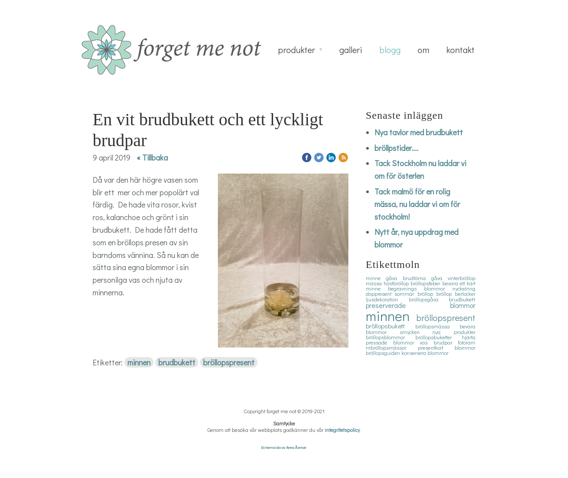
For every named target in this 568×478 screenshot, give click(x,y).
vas (427, 342)
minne (376, 277)
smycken (416, 331)
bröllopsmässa (437, 326)
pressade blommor (393, 342)
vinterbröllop (461, 277)
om (423, 49)
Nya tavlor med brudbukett (418, 132)
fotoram (466, 342)
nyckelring (463, 288)
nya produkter (453, 331)
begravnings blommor (420, 288)
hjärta (468, 337)
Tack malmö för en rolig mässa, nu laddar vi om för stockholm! (417, 204)
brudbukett (176, 362)
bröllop (445, 293)
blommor (464, 347)
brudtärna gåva (425, 277)
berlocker (465, 293)
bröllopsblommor (390, 337)
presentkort (436, 347)
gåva (394, 277)
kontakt (460, 49)
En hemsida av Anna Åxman (284, 447)
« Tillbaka (152, 157)
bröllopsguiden (383, 352)
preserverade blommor (420, 305)
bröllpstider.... (396, 148)
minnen (138, 362)
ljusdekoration (387, 299)
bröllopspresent (228, 362)
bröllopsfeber (426, 283)
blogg (390, 49)
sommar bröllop (415, 293)
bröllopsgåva (429, 299)
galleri (350, 49)
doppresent (380, 293)
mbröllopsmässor (392, 347)
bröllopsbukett (390, 325)
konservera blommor (424, 352)
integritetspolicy (342, 429)
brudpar (446, 342)
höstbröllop (397, 283)
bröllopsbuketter (438, 337)
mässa (375, 283)
